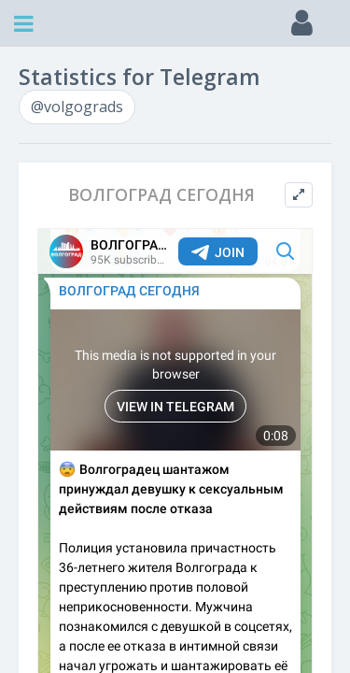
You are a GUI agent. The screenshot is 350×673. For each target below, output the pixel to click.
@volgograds (77, 106)
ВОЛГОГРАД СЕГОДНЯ (161, 195)
